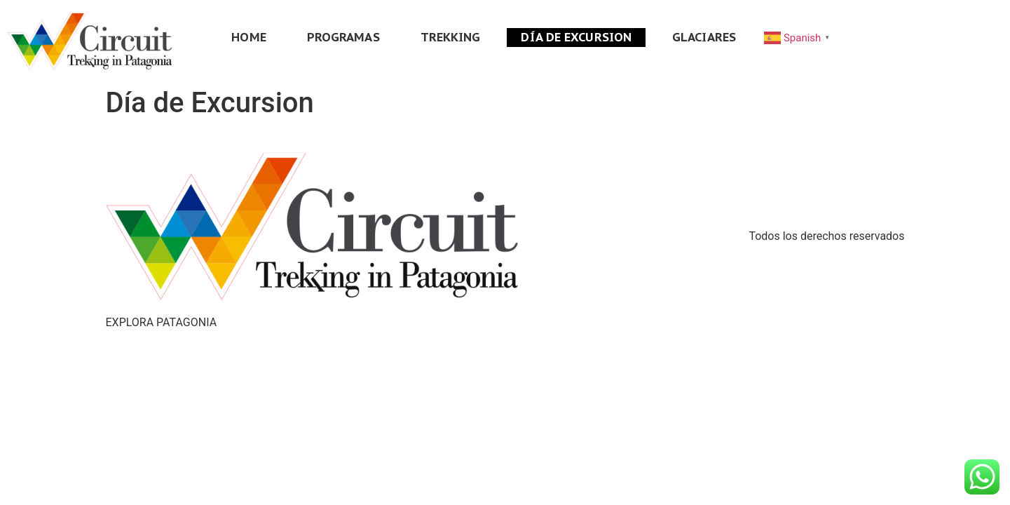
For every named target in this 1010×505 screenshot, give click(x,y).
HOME (248, 37)
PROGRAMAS (343, 37)
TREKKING (451, 37)
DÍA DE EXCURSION (576, 37)
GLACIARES (704, 37)
